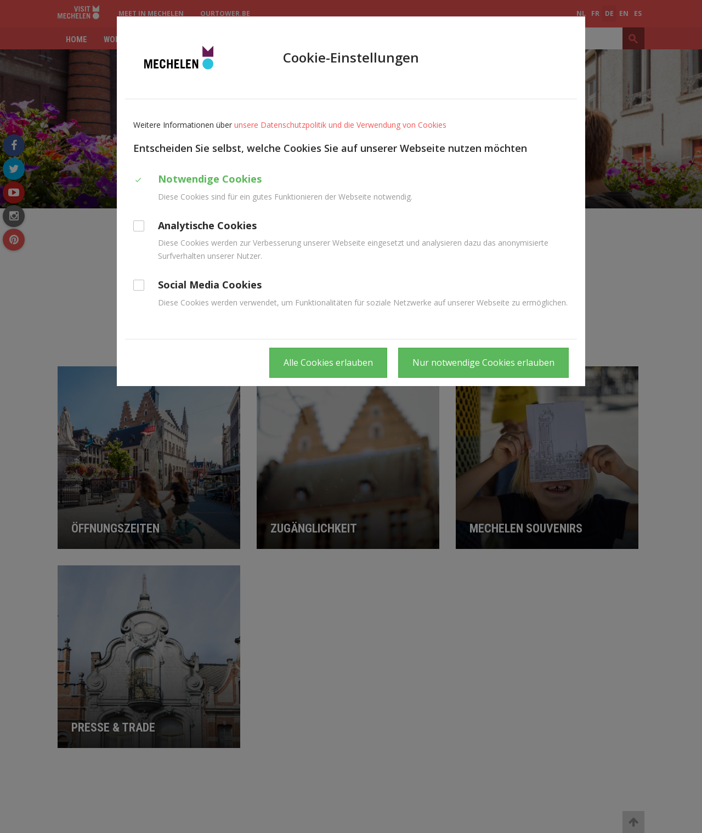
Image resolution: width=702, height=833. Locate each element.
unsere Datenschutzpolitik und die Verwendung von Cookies (340, 125)
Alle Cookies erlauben (328, 362)
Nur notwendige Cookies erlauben (483, 362)
